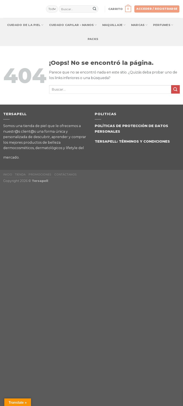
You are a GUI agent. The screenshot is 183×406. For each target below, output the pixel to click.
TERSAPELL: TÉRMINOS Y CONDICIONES (132, 141)
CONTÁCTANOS (65, 174)
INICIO (7, 174)
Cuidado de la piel (25, 25)
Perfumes (163, 25)
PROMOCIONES (40, 174)
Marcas (139, 25)
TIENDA (20, 174)
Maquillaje (114, 25)
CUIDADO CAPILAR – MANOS (73, 25)
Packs (93, 39)
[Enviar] (94, 9)
